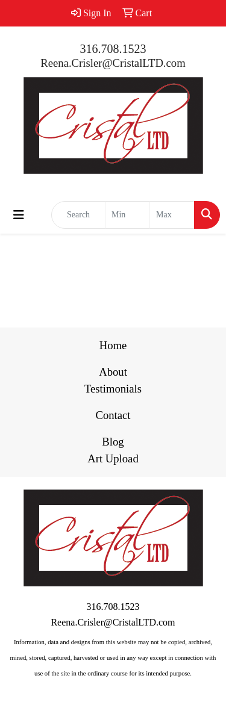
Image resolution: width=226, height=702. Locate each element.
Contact (112, 415)
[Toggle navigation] (18, 215)
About (113, 371)
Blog (113, 441)
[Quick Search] (78, 215)
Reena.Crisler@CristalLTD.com (112, 63)
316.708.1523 (113, 48)
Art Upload (112, 458)
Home (113, 345)
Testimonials (113, 388)
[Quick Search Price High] (172, 215)
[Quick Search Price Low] (127, 215)
